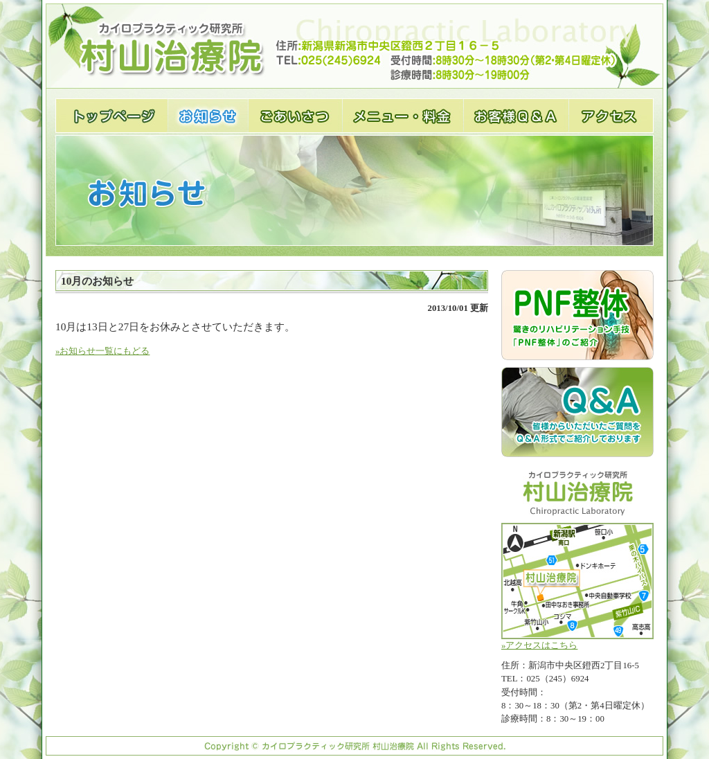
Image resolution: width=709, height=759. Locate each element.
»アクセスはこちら (577, 586)
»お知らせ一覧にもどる (102, 351)
